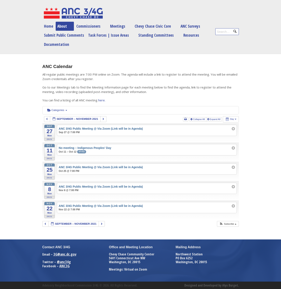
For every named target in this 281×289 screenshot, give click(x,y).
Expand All (214, 119)
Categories (57, 110)
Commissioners (88, 26)
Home (48, 26)
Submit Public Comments (64, 35)
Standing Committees (156, 35)
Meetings (117, 26)
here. (101, 100)
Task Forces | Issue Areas (108, 35)
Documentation (56, 44)
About (62, 26)
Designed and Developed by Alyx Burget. (211, 285)
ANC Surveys (190, 26)
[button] (227, 224)
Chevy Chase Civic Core (153, 26)
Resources (191, 35)
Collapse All (198, 119)
